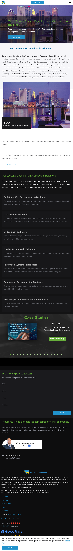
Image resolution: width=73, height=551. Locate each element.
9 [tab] (37, 354)
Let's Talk (37, 2)
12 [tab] (47, 354)
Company (5, 500)
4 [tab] (20, 354)
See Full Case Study (57, 339)
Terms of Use (16, 487)
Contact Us (16, 37)
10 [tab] (40, 354)
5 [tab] (23, 354)
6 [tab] (27, 354)
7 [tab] (30, 354)
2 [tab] (13, 354)
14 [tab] (54, 354)
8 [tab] (34, 354)
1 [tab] (10, 354)
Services (4, 497)
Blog (3, 507)
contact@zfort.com (13, 458)
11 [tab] (44, 354)
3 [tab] (17, 354)
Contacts (4, 511)
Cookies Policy (26, 487)
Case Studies (6, 504)
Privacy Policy (5, 487)
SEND (62, 413)
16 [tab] (61, 354)
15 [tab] (57, 354)
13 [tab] (51, 354)
